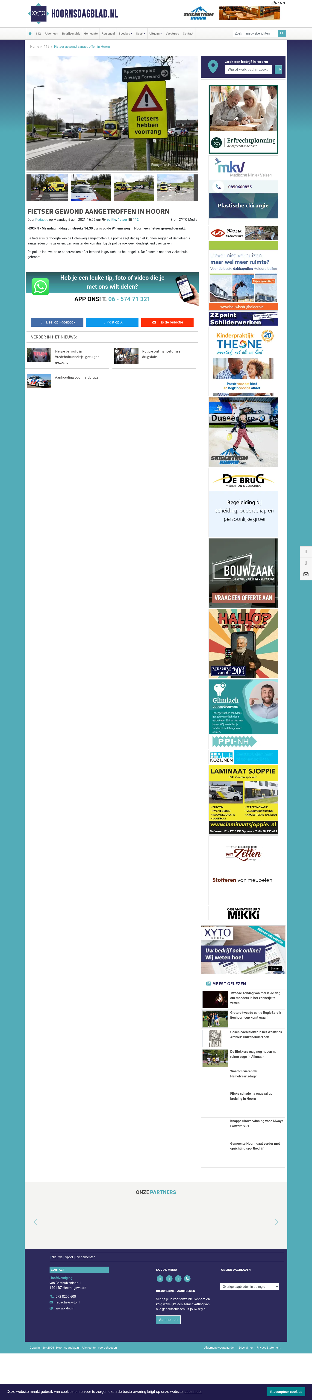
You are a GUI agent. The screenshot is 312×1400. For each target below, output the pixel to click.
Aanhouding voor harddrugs (76, 377)
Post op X (112, 322)
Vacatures (172, 33)
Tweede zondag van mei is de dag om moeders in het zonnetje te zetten (255, 998)
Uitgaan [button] (154, 33)
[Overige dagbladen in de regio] (249, 1333)
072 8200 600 (66, 1343)
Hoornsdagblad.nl (84, 13)
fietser (122, 220)
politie (111, 220)
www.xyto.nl (64, 1355)
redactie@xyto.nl (68, 1349)
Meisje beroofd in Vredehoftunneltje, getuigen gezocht (77, 357)
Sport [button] (139, 33)
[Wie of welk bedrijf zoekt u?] (248, 69)
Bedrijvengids (71, 33)
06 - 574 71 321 (129, 299)
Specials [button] (124, 33)
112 (38, 33)
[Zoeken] (282, 33)
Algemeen (51, 33)
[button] (28, 187)
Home (34, 47)
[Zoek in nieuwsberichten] (255, 33)
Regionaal (108, 33)
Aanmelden (168, 1366)
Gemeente (91, 33)
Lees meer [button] (193, 1392)
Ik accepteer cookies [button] (286, 1392)
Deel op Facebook (57, 322)
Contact (188, 33)
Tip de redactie (167, 322)
